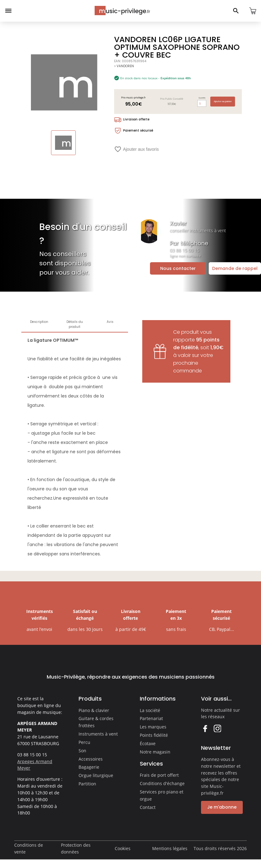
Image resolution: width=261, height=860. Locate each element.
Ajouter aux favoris (136, 149)
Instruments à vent (98, 734)
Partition (87, 784)
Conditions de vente (28, 848)
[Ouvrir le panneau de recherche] (236, 10)
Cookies (122, 848)
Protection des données (76, 848)
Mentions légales (169, 848)
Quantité (202, 98)
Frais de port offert (159, 775)
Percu (84, 742)
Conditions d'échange (162, 783)
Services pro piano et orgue (161, 795)
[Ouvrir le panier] (252, 10)
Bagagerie (89, 767)
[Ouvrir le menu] (8, 10)
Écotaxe (148, 743)
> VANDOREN (124, 66)
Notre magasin (155, 752)
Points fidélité (154, 735)
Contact (148, 807)
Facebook (205, 728)
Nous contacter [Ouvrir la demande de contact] (178, 268)
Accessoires (91, 759)
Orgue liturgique (96, 775)
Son (82, 751)
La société (150, 710)
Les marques (153, 727)
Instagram (217, 728)
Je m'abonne (222, 807)
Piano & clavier (94, 710)
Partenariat (151, 718)
